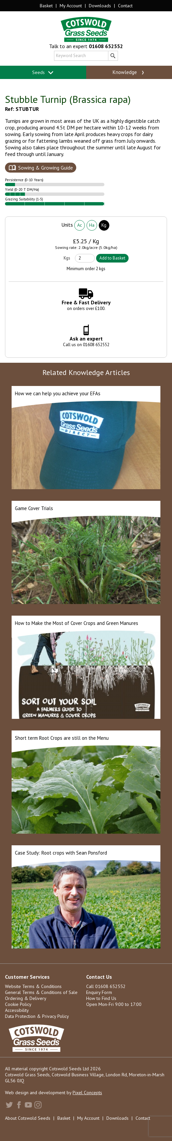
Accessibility (17, 1010)
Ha (91, 225)
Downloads (100, 6)
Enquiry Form (99, 992)
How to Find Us (101, 998)
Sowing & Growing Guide (45, 167)
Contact (125, 6)
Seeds (43, 72)
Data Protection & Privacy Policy (37, 1016)
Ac (79, 225)
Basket (46, 6)
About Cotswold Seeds (27, 1118)
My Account (71, 6)
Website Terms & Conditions (33, 986)
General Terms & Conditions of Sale (41, 992)
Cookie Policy (18, 1004)
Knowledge (129, 72)
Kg (103, 225)
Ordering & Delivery (25, 998)
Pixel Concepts (87, 1093)
